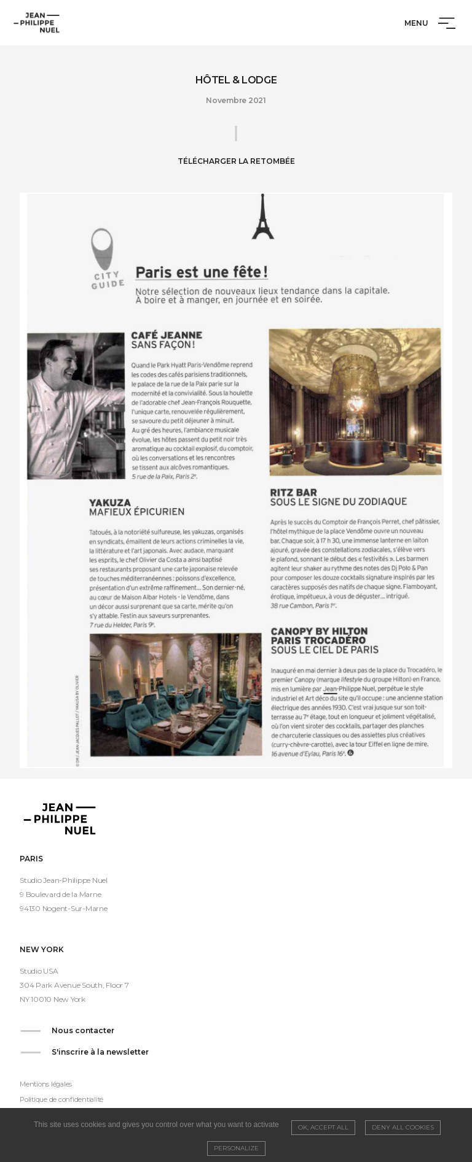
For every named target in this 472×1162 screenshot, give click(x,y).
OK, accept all (323, 1127)
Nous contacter (83, 1030)
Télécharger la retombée (236, 161)
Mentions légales (46, 1084)
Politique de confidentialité (61, 1099)
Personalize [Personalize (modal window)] (236, 1148)
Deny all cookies (403, 1127)
